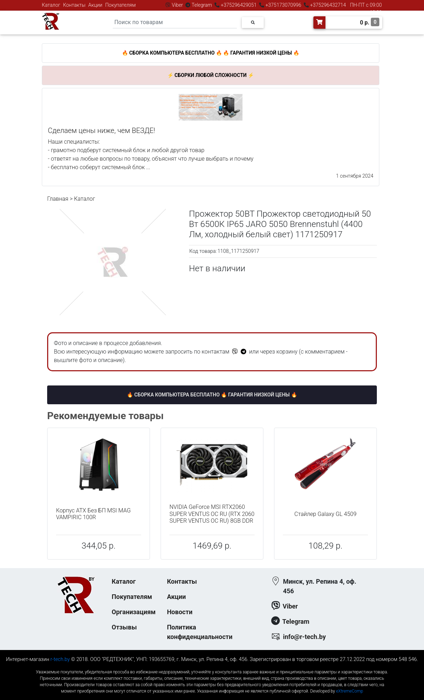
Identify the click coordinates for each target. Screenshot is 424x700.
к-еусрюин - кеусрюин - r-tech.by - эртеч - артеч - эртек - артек (212, 666)
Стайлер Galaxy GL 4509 (325, 514)
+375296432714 (327, 5)
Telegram (201, 5)
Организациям (134, 612)
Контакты (74, 5)
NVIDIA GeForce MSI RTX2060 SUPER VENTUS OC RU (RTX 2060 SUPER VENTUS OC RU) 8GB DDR (212, 514)
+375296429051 (238, 5)
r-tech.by (60, 659)
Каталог (51, 5)
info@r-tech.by (304, 636)
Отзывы (124, 627)
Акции (95, 5)
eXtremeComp (349, 691)
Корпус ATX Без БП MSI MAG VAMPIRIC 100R (93, 514)
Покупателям (120, 5)
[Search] (175, 22)
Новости (180, 612)
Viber (177, 5)
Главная (57, 198)
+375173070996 (282, 5)
